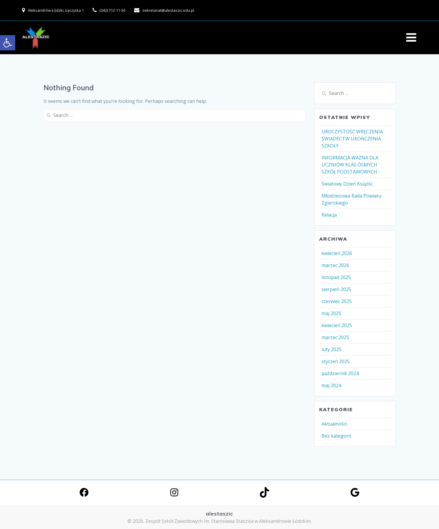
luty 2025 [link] (331, 349)
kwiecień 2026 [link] (337, 253)
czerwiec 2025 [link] (337, 301)
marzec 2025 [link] (335, 337)
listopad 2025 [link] (336, 277)
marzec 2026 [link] (335, 265)
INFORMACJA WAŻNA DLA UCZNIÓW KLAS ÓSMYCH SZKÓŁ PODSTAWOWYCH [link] (350, 164)
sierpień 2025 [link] (336, 289)
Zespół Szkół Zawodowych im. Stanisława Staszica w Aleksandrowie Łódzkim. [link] (228, 521)
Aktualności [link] (334, 424)
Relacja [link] (329, 215)
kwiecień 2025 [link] (337, 325)
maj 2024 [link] (331, 385)
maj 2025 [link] (331, 313)
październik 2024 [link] (340, 373)
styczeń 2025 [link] (336, 361)
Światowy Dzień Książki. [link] (347, 184)
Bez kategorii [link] (336, 436)
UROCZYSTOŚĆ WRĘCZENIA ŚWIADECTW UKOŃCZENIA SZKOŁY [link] (352, 138)
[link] (7, 42)
